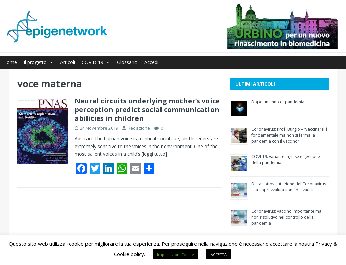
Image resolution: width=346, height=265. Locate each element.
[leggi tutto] (154, 154)
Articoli (67, 62)
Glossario (127, 62)
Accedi (151, 62)
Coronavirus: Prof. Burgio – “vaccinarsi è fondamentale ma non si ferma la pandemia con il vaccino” (289, 135)
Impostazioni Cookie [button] (175, 254)
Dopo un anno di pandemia (277, 102)
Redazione (139, 128)
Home (10, 62)
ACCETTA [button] (219, 254)
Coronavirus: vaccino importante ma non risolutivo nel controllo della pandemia (286, 217)
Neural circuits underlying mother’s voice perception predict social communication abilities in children (147, 109)
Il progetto (38, 62)
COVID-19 (96, 62)
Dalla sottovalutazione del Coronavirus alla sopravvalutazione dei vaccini (288, 187)
